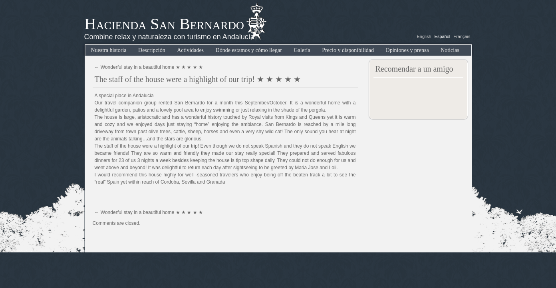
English (424, 36)
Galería (302, 50)
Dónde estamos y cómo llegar (249, 50)
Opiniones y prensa (407, 50)
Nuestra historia (109, 50)
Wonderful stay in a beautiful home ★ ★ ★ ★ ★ (149, 67)
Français (461, 36)
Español (443, 36)
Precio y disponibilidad (348, 50)
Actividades (190, 50)
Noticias (450, 50)
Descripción (151, 50)
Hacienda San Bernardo (164, 24)
